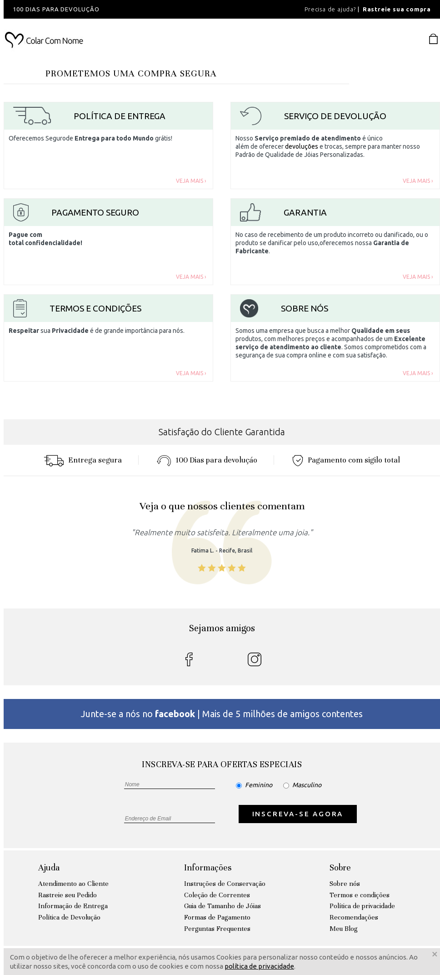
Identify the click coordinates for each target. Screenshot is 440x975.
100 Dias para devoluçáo (207, 460)
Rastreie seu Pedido (67, 895)
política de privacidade (259, 966)
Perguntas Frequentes (217, 929)
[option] (126, 9)
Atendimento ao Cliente (73, 884)
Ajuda (49, 867)
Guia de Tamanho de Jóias (222, 906)
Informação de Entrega (73, 906)
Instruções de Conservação (224, 884)
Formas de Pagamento (217, 917)
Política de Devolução (69, 917)
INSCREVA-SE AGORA (298, 814)
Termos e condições (360, 895)
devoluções (301, 146)
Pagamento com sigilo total (346, 460)
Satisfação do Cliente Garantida (222, 432)
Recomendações (354, 917)
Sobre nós (345, 884)
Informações (207, 867)
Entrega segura (83, 460)
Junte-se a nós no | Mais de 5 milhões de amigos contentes (222, 714)
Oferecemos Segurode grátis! (90, 138)
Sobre (340, 867)
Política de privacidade (362, 906)
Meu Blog (344, 929)
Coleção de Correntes (217, 895)
